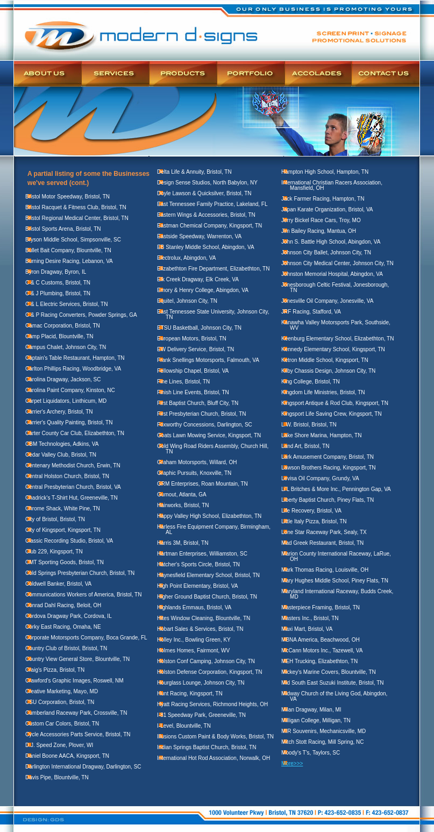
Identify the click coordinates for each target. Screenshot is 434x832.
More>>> (292, 763)
